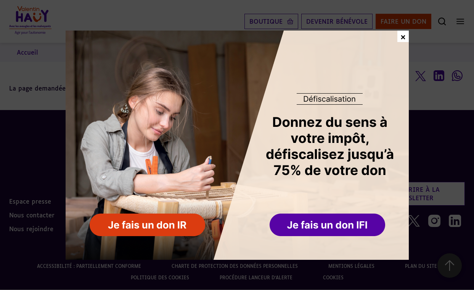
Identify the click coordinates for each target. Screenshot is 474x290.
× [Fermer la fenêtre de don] (403, 36)
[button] (328, 225)
